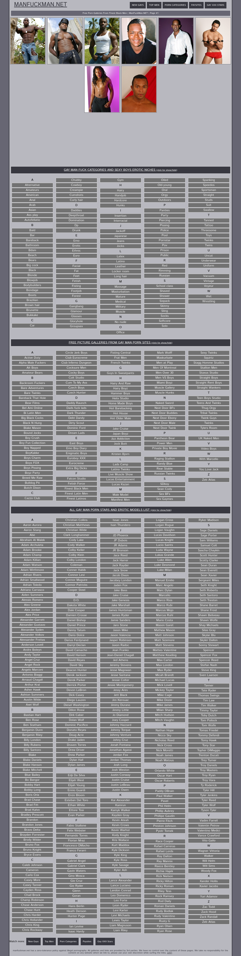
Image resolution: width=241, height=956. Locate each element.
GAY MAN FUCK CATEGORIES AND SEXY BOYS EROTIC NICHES (120, 170)
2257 (169, 952)
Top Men (154, 5)
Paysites (196, 5)
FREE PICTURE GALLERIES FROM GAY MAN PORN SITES (120, 342)
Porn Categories (175, 5)
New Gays (138, 5)
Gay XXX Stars (215, 5)
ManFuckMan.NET (40, 5)
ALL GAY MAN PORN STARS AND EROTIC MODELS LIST (120, 510)
